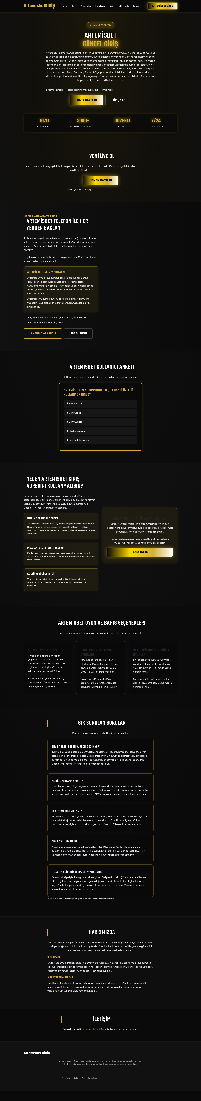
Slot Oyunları (74, 421)
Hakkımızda (123, 5)
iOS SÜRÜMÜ (79, 333)
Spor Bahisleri (74, 403)
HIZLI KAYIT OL (87, 100)
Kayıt (74, 5)
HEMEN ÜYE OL (140, 552)
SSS (111, 5)
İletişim (136, 5)
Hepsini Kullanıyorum (78, 440)
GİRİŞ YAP (119, 100)
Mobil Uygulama (76, 431)
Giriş (65, 5)
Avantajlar (86, 5)
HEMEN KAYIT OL (101, 180)
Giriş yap (87, 189)
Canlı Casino (74, 412)
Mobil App (100, 5)
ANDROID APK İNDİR (43, 333)
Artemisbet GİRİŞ (162, 6)
